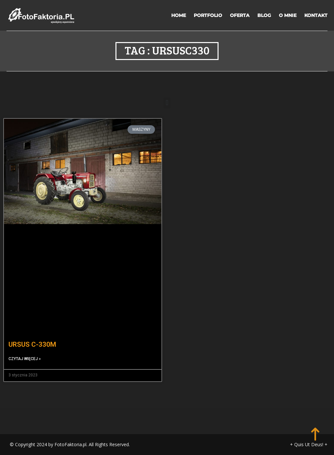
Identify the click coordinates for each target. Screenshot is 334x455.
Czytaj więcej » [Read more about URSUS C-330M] (24, 358)
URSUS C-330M (32, 344)
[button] (167, 103)
